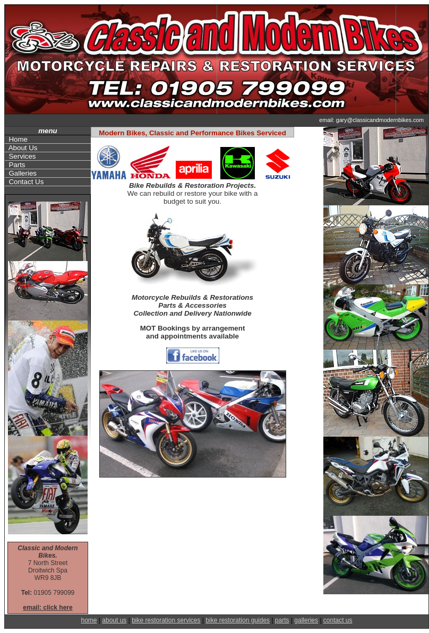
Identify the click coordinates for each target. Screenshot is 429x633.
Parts (15, 165)
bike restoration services (166, 620)
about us (114, 620)
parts (282, 620)
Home (16, 139)
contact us (338, 620)
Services (20, 156)
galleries (306, 620)
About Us (21, 148)
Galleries (21, 173)
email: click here (47, 607)
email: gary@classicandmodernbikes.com (372, 120)
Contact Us (24, 182)
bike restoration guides (237, 620)
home (89, 620)
